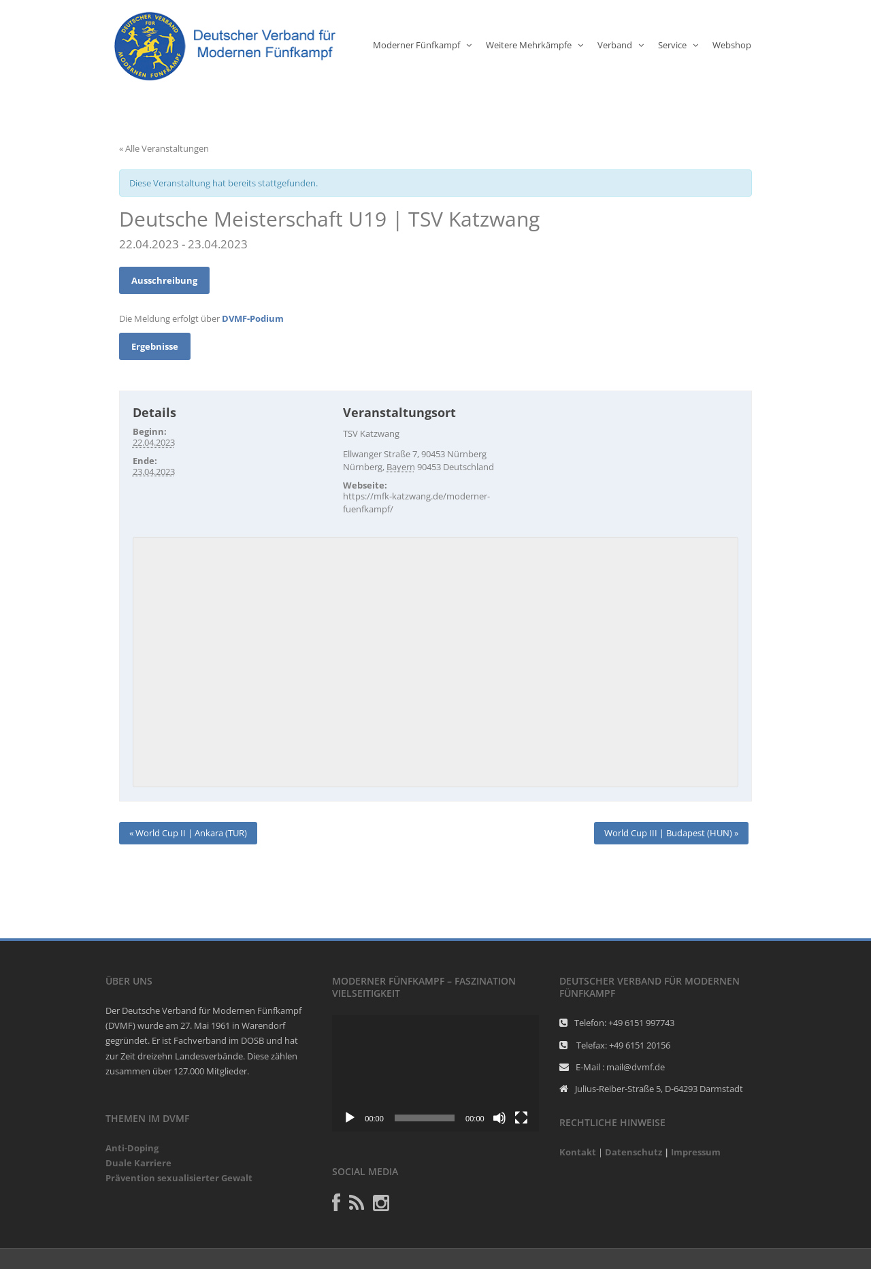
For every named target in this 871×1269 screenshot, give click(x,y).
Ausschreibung (164, 280)
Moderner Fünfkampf (416, 45)
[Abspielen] (350, 1118)
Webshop (731, 45)
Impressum (696, 1152)
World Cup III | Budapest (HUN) (671, 833)
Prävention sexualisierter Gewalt (178, 1178)
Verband (614, 45)
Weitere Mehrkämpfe (529, 45)
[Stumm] (499, 1118)
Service (672, 45)
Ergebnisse (154, 346)
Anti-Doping (132, 1148)
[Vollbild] (521, 1118)
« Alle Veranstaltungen (164, 148)
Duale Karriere (138, 1163)
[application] (435, 1073)
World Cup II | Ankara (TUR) (188, 833)
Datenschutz (633, 1152)
